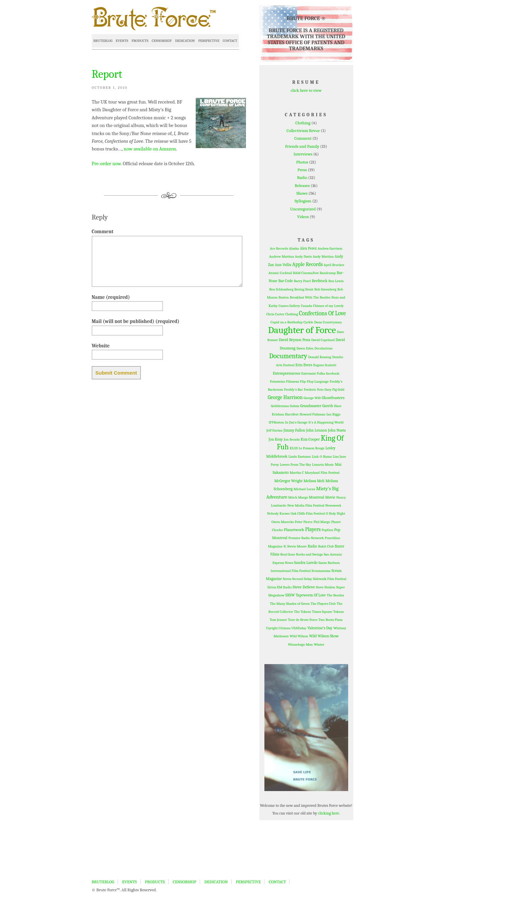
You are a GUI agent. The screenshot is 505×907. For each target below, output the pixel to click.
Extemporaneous (286, 373)
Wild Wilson (299, 636)
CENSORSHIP (162, 41)
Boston (283, 297)
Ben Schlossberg (281, 289)
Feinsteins (277, 381)
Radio (302, 177)
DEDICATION (185, 41)
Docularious (323, 348)
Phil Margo (321, 522)
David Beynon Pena (294, 339)
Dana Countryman (327, 322)
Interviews (303, 153)
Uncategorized (303, 208)
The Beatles (335, 595)
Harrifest (292, 414)
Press (302, 169)
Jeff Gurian (274, 430)
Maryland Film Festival (322, 472)
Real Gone (287, 554)
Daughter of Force (302, 330)
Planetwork (294, 529)
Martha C (297, 472)
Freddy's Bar (293, 389)
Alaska (294, 248)
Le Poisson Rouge (311, 448)
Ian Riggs (333, 414)
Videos (303, 216)
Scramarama (321, 571)
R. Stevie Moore (295, 546)
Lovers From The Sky (295, 464)
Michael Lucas (304, 489)
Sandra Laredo (306, 562)
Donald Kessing (319, 357)
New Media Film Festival (305, 505)
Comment (302, 138)
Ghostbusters (333, 397)
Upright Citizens (278, 628)
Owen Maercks (282, 522)
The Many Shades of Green (290, 603)
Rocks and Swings (309, 554)
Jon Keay (276, 439)
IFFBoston (276, 422)
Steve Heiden (325, 587)
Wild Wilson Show (324, 636)
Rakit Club (326, 546)
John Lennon (316, 430)
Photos (302, 162)
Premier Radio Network (306, 538)
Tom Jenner (278, 620)
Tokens (338, 611)
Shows (302, 193)
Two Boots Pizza (330, 620)
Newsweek (333, 505)
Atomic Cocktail (280, 273)
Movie (330, 497)
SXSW (290, 595)
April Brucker (334, 265)
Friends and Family (302, 146)
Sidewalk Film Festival (329, 579)
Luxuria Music (323, 464)
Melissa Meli (314, 480)
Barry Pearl (302, 281)
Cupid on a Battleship (286, 322)
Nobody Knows (278, 513)
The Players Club (323, 603)
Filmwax (292, 381)
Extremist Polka (313, 373)
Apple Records (307, 264)
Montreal (316, 497)
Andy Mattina (323, 256)
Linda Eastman (299, 456)
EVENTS (122, 41)
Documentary (288, 356)
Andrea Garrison (330, 248)
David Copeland (323, 340)
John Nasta (337, 430)
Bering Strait (303, 289)
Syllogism (303, 200)
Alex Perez (308, 248)
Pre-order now (106, 163)
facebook (332, 373)
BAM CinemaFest (306, 273)
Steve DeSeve (304, 586)
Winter (319, 644)
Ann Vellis (283, 264)
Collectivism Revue (303, 130)
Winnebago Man (300, 644)
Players (313, 529)
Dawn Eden (304, 348)
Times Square (322, 611)
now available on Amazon (150, 149)
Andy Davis (303, 256)
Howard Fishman (312, 414)
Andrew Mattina (281, 256)
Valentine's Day (319, 628)
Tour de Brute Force (302, 620)
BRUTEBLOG (103, 41)
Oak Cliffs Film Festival (308, 513)
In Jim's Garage (296, 422)
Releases (302, 185)
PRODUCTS (140, 41)
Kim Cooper (310, 439)
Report (107, 74)
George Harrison (285, 397)
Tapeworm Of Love (311, 595)
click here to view (306, 90)
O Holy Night (335, 513)
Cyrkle (308, 322)
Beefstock (319, 280)
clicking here (328, 813)
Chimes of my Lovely (328, 306)
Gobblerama (280, 406)
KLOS (294, 448)
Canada (306, 306)
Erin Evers (304, 365)
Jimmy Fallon (294, 430)
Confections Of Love (322, 313)
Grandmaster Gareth (316, 405)
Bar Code (285, 280)
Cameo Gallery (289, 306)
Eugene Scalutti (324, 365)
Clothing (303, 122)
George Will (312, 398)
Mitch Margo (298, 497)
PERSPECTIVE (208, 41)
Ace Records (279, 248)
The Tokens (302, 611)
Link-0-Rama (322, 456)
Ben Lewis (335, 281)
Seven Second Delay (297, 579)
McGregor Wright (288, 480)
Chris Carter (275, 314)
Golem (294, 406)
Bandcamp (328, 273)
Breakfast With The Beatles (310, 297)
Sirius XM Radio (279, 587)
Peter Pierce (304, 522)
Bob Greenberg (325, 289)
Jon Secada (292, 439)
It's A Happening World (325, 422)
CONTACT (230, 41)
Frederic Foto (314, 389)
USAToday (299, 628)
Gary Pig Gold (334, 389)
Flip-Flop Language (314, 381)
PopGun (327, 530)
